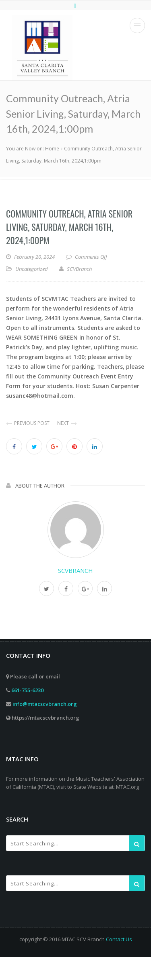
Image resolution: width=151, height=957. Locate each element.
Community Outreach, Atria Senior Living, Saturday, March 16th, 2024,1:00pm (69, 227)
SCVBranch (75, 570)
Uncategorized (31, 269)
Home (52, 148)
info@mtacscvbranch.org (44, 704)
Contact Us (119, 939)
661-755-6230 (27, 690)
